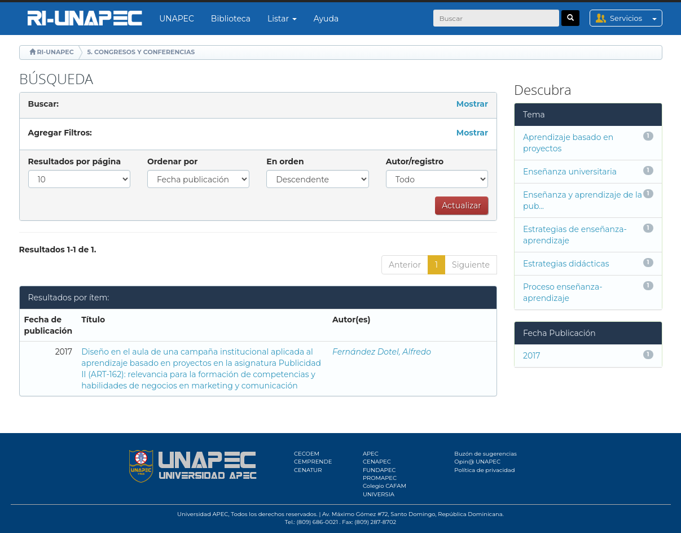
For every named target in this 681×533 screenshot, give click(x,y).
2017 (532, 356)
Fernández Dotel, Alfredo (381, 352)
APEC (371, 453)
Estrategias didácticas (566, 264)
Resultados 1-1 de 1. (57, 249)
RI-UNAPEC (55, 52)
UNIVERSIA (378, 494)
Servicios (635, 18)
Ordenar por (172, 161)
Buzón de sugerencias (485, 453)
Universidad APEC (202, 514)
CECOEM (306, 453)
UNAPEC (176, 19)
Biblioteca (231, 19)
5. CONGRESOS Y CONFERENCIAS (141, 52)
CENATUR (308, 470)
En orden (285, 161)
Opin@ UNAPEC (477, 461)
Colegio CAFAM (384, 486)
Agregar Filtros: (60, 133)
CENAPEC (377, 461)
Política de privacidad (484, 470)
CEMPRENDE (313, 461)
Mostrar (472, 104)
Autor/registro (415, 161)
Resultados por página (74, 161)
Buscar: (43, 104)
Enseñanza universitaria (570, 172)
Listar (282, 19)
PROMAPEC (380, 478)
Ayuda (326, 19)
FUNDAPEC (379, 470)
